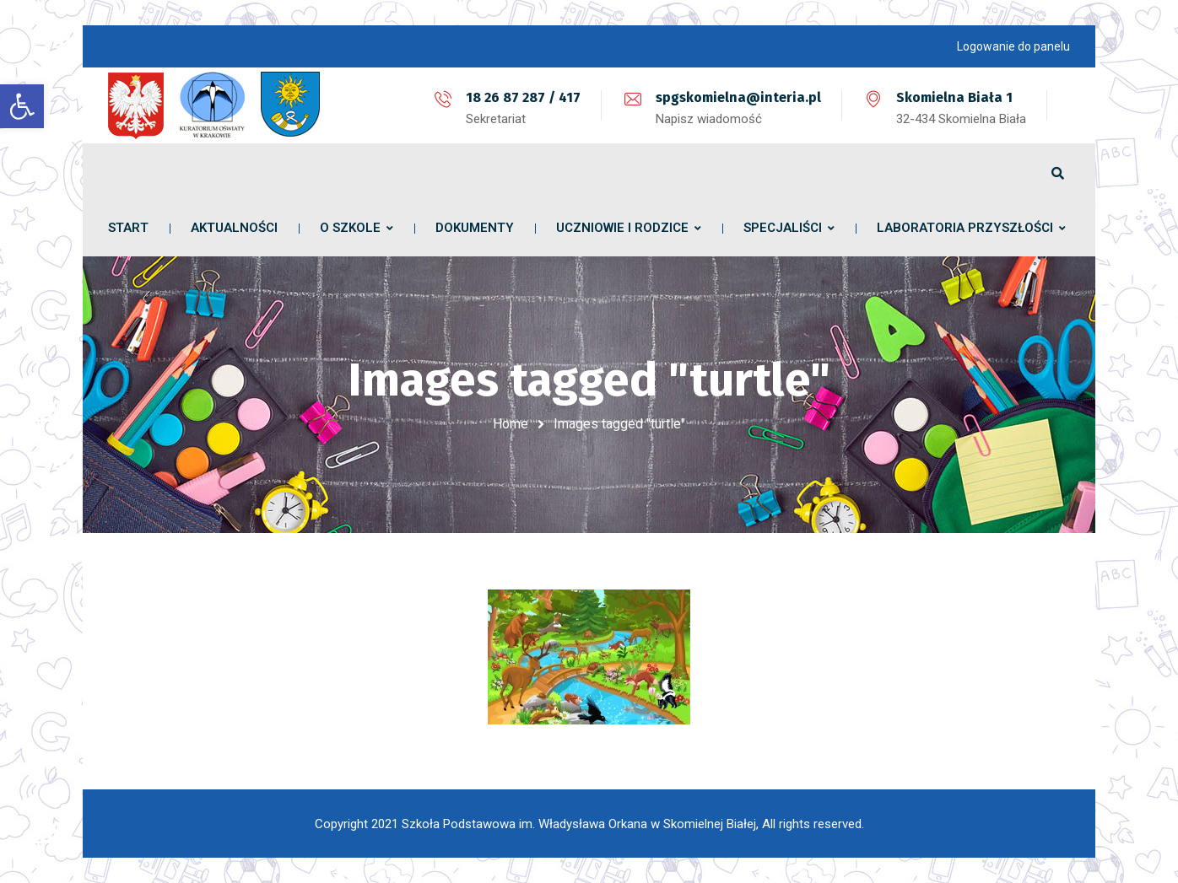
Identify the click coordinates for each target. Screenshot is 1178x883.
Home (510, 424)
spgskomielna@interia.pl (738, 97)
